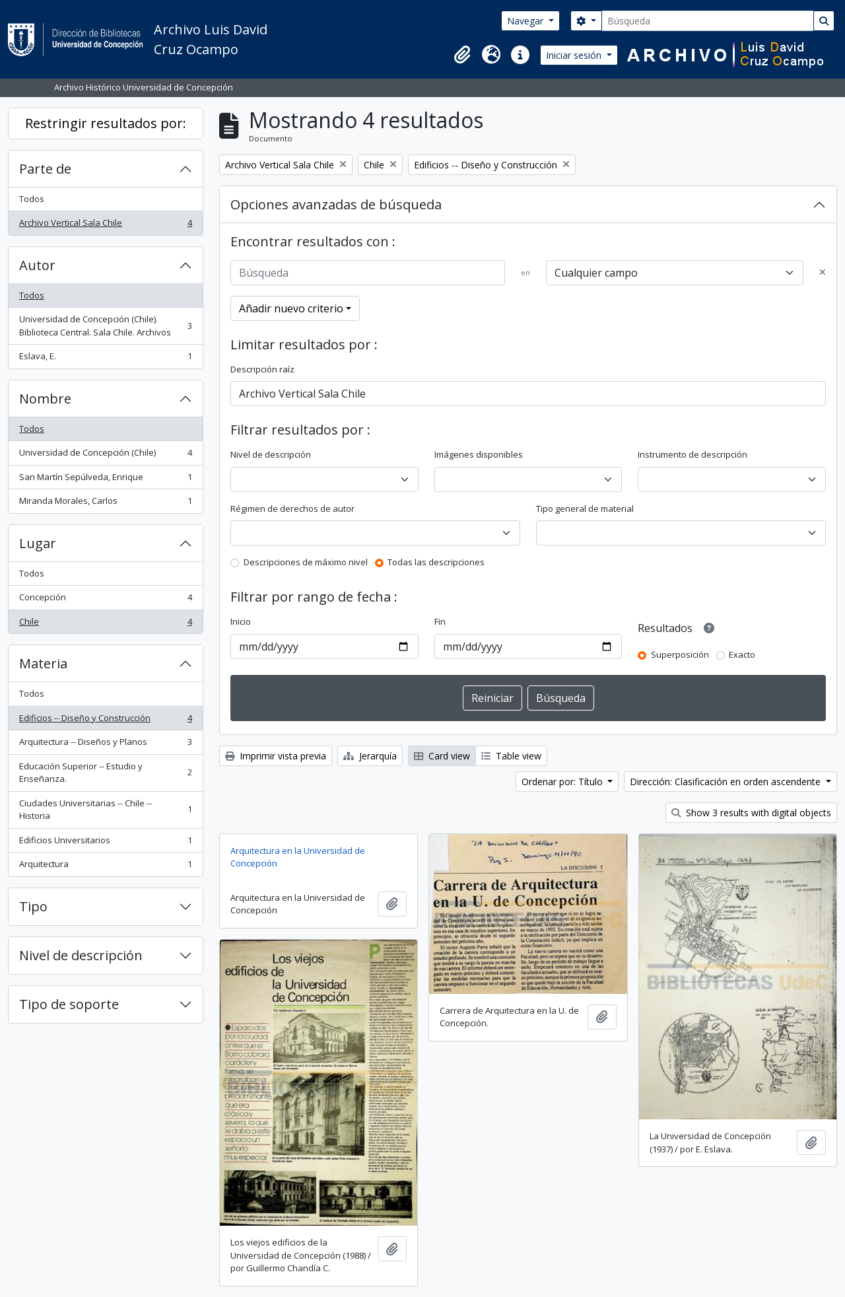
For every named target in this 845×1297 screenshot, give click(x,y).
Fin (440, 621)
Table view (511, 756)
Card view (442, 756)
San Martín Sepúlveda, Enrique (105, 480)
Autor (37, 265)
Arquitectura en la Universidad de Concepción (297, 857)
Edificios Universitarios (105, 843)
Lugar (37, 543)
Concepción (105, 600)
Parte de (45, 169)
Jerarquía (370, 756)
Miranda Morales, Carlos (105, 503)
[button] (462, 54)
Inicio (240, 621)
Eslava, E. (105, 359)
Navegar (526, 21)
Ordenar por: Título (563, 781)
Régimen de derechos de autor (292, 508)
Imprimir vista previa (275, 756)
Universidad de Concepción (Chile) (105, 455)
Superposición (680, 654)
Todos (31, 199)
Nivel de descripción (81, 955)
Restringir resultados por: (105, 123)
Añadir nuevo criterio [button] (291, 308)
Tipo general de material (585, 508)
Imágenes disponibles (478, 454)
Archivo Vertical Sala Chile (105, 225)
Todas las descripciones (436, 562)
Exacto (742, 654)
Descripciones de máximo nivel (306, 562)
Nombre (45, 398)
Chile (105, 624)
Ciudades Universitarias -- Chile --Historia (105, 809)
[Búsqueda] (707, 21)
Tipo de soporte (69, 1004)
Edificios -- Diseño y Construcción (105, 721)
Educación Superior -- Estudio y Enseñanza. (105, 772)
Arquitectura (105, 867)
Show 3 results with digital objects (751, 812)
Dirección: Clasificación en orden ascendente (726, 781)
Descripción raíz (262, 369)
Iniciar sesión (575, 55)
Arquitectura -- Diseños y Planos (105, 745)
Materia (43, 663)
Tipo (33, 906)
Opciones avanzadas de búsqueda (336, 204)
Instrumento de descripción (692, 454)
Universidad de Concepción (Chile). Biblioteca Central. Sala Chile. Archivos (105, 325)
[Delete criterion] (822, 272)
